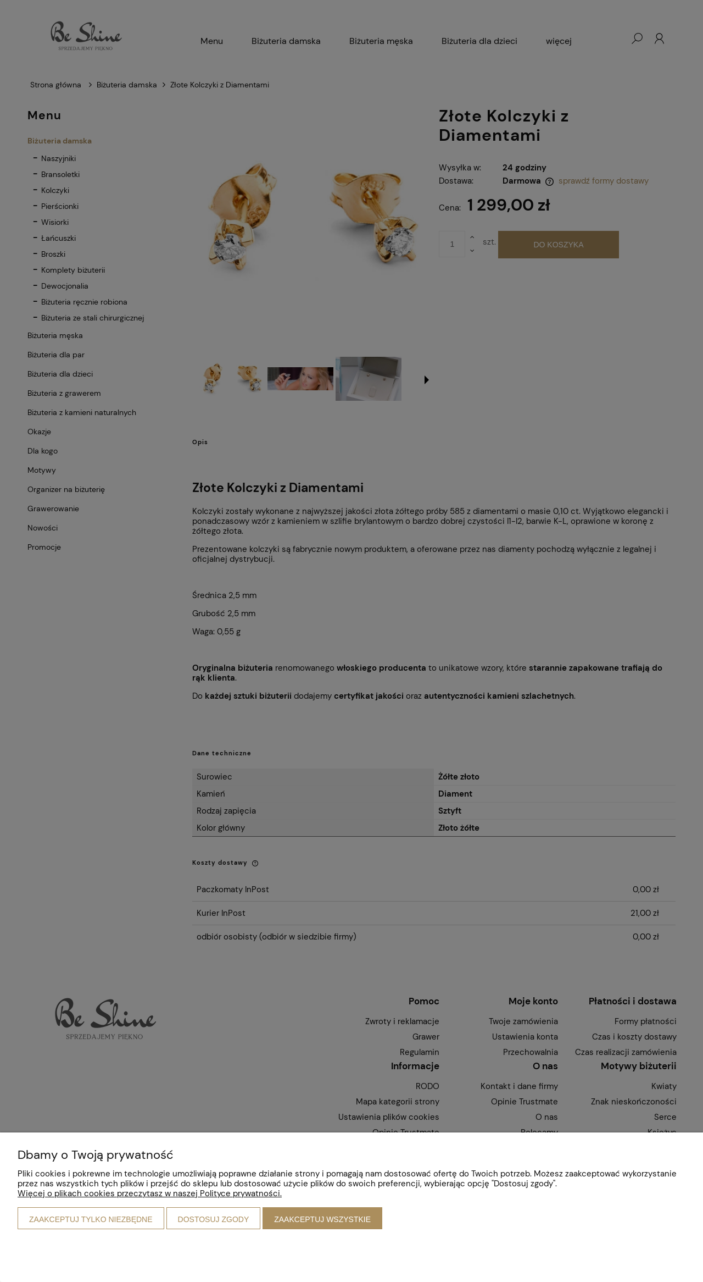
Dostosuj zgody (213, 1219)
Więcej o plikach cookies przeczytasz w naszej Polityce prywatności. (150, 1193)
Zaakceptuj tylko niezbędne (91, 1219)
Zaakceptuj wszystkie (322, 1219)
